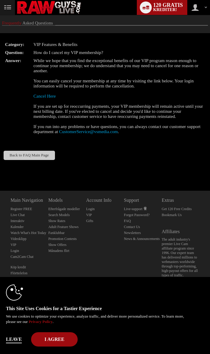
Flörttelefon (18, 273)
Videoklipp (18, 239)
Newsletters (132, 233)
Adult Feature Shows (63, 227)
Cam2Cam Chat (21, 257)
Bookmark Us (172, 215)
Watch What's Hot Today (28, 233)
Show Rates (56, 221)
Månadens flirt (58, 251)
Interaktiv (17, 221)
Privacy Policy (41, 321)
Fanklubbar (56, 233)
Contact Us (132, 227)
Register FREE (21, 209)
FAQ (127, 221)
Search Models (59, 215)
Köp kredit (18, 267)
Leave (14, 339)
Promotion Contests (62, 239)
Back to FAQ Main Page (29, 155)
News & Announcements (142, 239)
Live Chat (17, 215)
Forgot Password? (137, 215)
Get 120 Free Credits (176, 209)
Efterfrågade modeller (64, 209)
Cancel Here (44, 96)
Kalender (17, 227)
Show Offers (57, 245)
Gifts (89, 221)
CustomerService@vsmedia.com (88, 131)
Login (14, 251)
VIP (13, 245)
